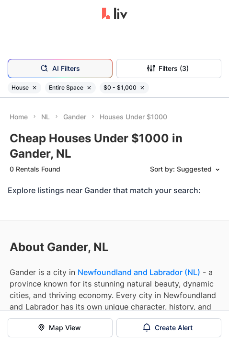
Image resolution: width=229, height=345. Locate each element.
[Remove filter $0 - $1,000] (142, 87)
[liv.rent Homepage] (114, 14)
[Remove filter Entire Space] (89, 87)
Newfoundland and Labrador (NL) (139, 272)
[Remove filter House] (34, 87)
